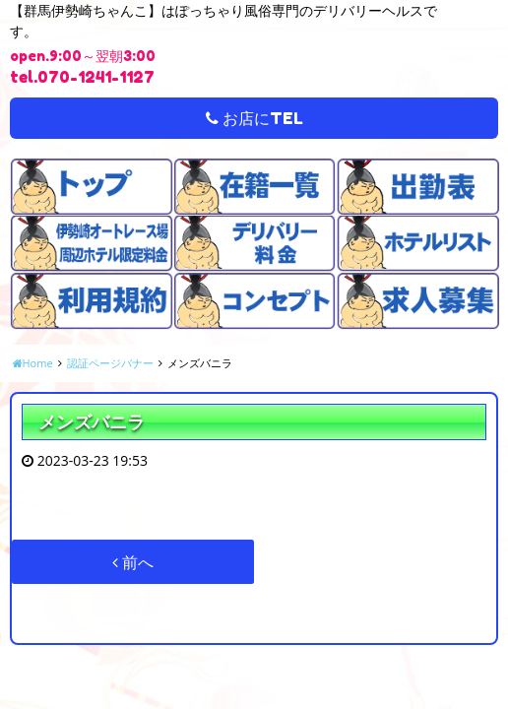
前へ (133, 562)
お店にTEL (254, 118)
